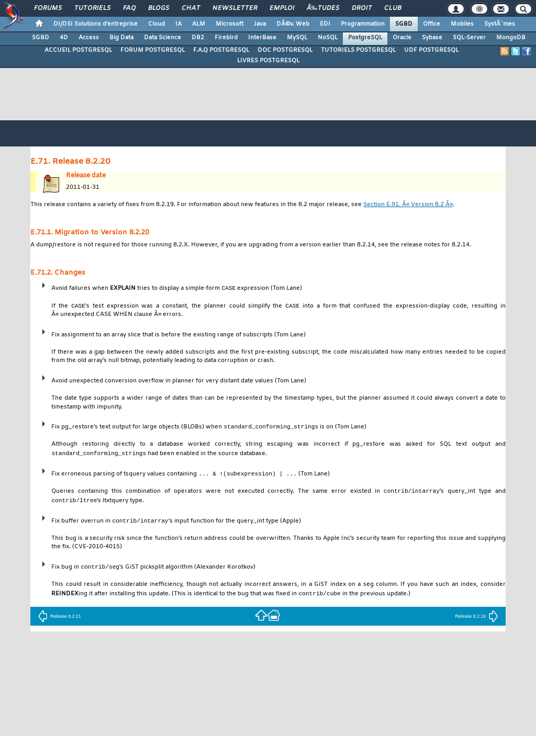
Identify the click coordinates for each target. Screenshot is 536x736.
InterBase (262, 37)
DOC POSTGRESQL (285, 50)
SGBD (403, 24)
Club (392, 8)
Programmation (363, 24)
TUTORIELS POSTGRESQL (358, 50)
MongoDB (511, 37)
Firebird (226, 37)
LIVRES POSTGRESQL (268, 60)
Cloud (156, 24)
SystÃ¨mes (499, 24)
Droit (362, 8)
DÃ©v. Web (292, 24)
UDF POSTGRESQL (431, 50)
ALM (198, 24)
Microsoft (229, 24)
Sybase (432, 37)
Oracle (402, 37)
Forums (48, 8)
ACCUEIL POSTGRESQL (78, 50)
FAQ (129, 8)
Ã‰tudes (323, 8)
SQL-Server (469, 37)
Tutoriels (92, 8)
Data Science (162, 37)
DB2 (198, 37)
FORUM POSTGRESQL (152, 50)
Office (431, 24)
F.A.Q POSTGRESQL (221, 50)
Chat (191, 8)
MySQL (297, 37)
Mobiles (462, 24)
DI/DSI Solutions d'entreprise (95, 24)
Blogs (158, 8)
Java (260, 24)
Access (89, 37)
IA (178, 24)
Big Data (121, 37)
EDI (325, 24)
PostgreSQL (365, 37)
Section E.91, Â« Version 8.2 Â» (408, 205)
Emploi (282, 8)
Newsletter (234, 8)
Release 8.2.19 (476, 618)
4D (64, 37)
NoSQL (328, 37)
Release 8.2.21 (59, 618)
